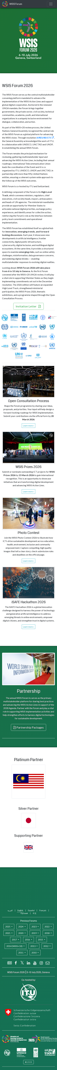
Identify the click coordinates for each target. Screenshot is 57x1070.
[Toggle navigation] (51, 4)
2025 (8, 926)
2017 (14, 939)
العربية (10, 910)
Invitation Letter (26, 306)
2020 (21, 933)
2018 (47, 933)
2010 (34, 952)
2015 (40, 939)
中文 (34, 913)
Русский (24, 913)
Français (42, 910)
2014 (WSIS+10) (14, 946)
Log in (29, 1062)
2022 (47, 926)
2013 (33, 946)
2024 (21, 926)
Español (31, 910)
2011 (21, 952)
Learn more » (28, 425)
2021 (8, 933)
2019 (34, 933)
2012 (46, 946)
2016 (27, 939)
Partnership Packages (30, 727)
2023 (34, 926)
